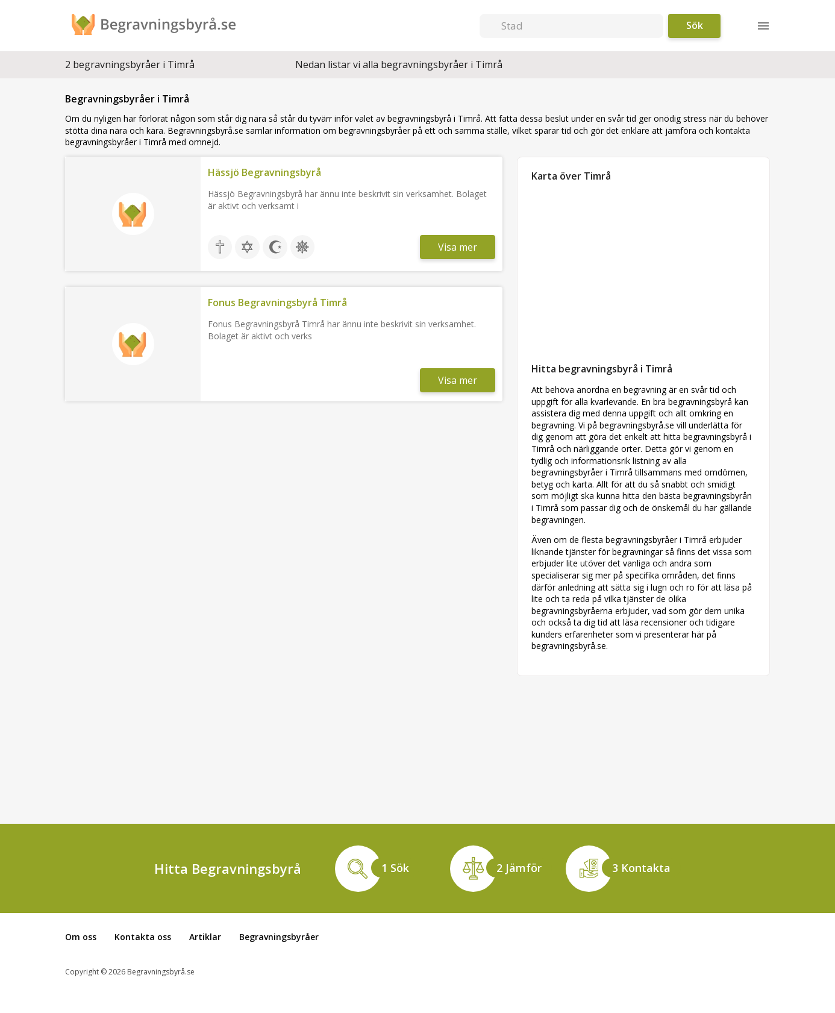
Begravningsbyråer (279, 936)
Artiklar (205, 936)
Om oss (80, 936)
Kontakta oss (142, 936)
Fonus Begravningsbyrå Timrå (277, 302)
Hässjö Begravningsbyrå (264, 172)
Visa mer (457, 247)
